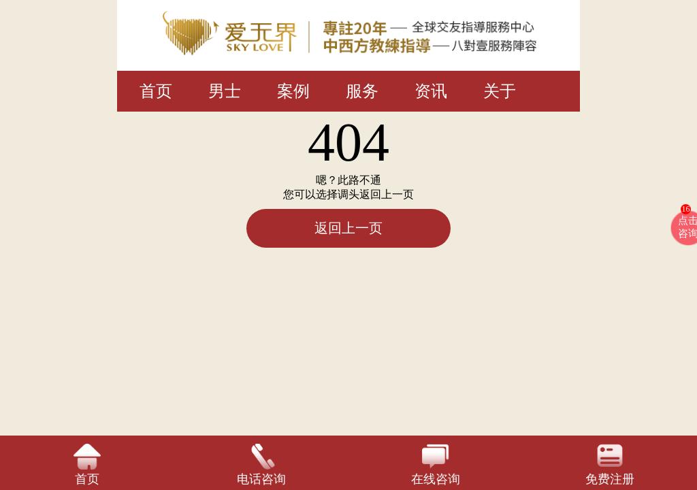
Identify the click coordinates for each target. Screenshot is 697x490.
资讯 (431, 91)
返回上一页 (348, 227)
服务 (362, 91)
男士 (224, 91)
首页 (156, 91)
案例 (293, 91)
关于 (499, 91)
